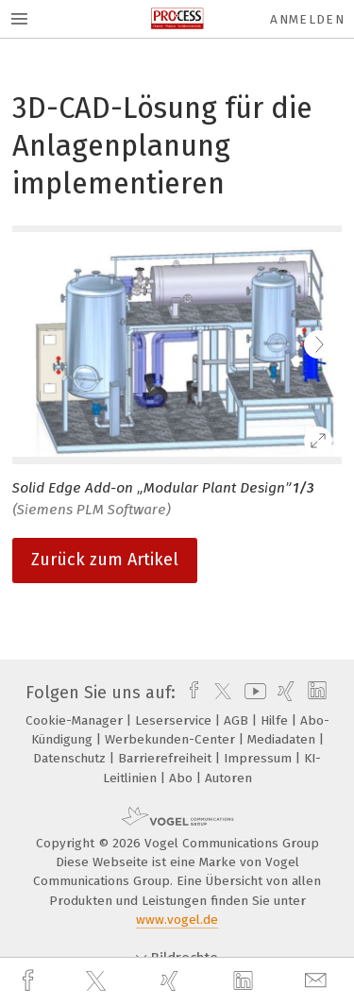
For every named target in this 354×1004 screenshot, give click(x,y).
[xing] (172, 981)
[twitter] (98, 981)
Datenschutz (71, 758)
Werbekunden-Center (172, 739)
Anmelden (307, 19)
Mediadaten (283, 739)
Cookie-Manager (75, 720)
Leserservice (175, 720)
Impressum (259, 758)
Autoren (228, 778)
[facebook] (30, 981)
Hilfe (276, 720)
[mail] (318, 981)
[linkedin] (245, 981)
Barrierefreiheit (166, 758)
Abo (182, 778)
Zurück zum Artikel (104, 559)
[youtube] (252, 692)
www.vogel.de (177, 920)
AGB (238, 720)
